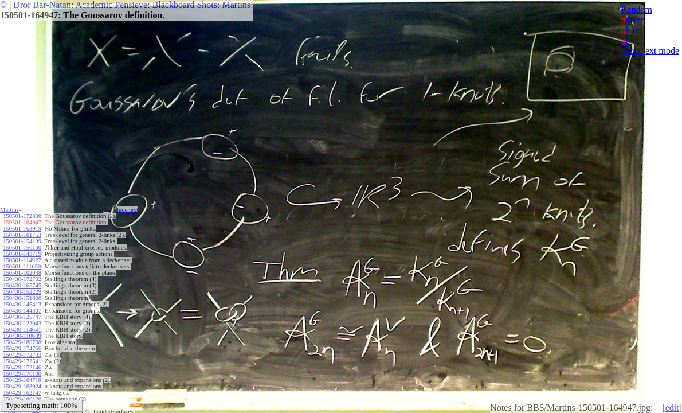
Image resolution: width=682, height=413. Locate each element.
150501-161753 (22, 235)
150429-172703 (22, 355)
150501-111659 (22, 266)
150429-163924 (22, 386)
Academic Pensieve (111, 5)
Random (636, 9)
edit (672, 407)
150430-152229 (22, 292)
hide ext (127, 209)
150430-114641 (22, 329)
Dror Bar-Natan (42, 5)
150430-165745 (22, 285)
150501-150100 (22, 247)
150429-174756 (22, 348)
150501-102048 (22, 273)
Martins (236, 5)
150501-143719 (22, 254)
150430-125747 (22, 317)
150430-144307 (22, 310)
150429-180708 (22, 342)
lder (630, 30)
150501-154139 (22, 241)
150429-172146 (22, 367)
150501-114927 (22, 260)
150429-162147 (22, 392)
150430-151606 (22, 298)
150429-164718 (22, 380)
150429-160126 (22, 399)
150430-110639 (22, 336)
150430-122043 (22, 323)
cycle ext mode (650, 51)
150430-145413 (22, 304)
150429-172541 (22, 361)
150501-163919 (22, 228)
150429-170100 (22, 374)
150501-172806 (22, 216)
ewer (632, 20)
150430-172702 (22, 279)
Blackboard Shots (184, 5)
